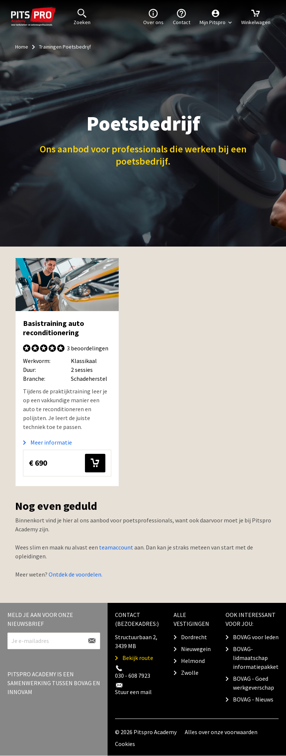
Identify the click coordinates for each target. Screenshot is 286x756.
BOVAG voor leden (256, 637)
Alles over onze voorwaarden (221, 732)
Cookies (125, 743)
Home (21, 46)
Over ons (153, 16)
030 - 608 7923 (132, 675)
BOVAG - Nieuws (253, 699)
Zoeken (82, 16)
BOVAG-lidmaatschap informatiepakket (256, 657)
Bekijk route (137, 657)
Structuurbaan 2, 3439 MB (136, 641)
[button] (216, 16)
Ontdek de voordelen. (75, 574)
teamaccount (116, 547)
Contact (181, 16)
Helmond (193, 660)
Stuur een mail (133, 692)
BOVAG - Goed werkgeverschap (253, 683)
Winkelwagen (255, 16)
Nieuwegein (196, 649)
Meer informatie (51, 442)
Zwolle (189, 672)
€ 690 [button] (67, 463)
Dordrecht (194, 637)
